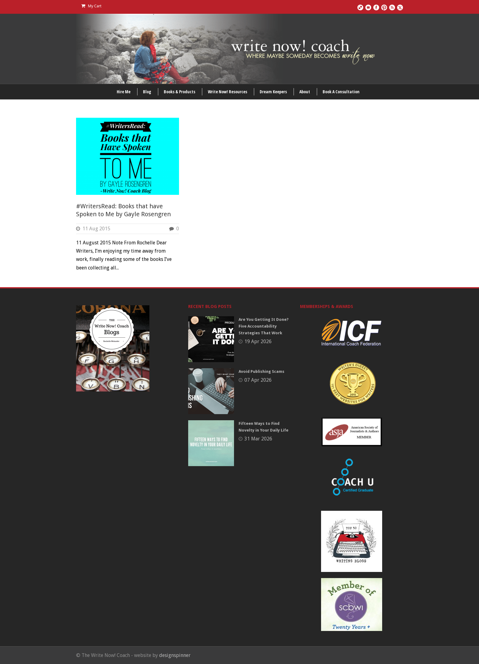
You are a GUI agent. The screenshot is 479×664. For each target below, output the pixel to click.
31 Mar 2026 (258, 439)
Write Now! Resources (227, 92)
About (304, 92)
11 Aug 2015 (96, 229)
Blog (147, 92)
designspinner (175, 655)
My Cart (91, 6)
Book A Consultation (341, 92)
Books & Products (179, 92)
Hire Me (123, 92)
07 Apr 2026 (258, 380)
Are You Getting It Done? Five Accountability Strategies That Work (264, 326)
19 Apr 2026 (258, 341)
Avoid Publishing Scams (261, 371)
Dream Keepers (273, 92)
